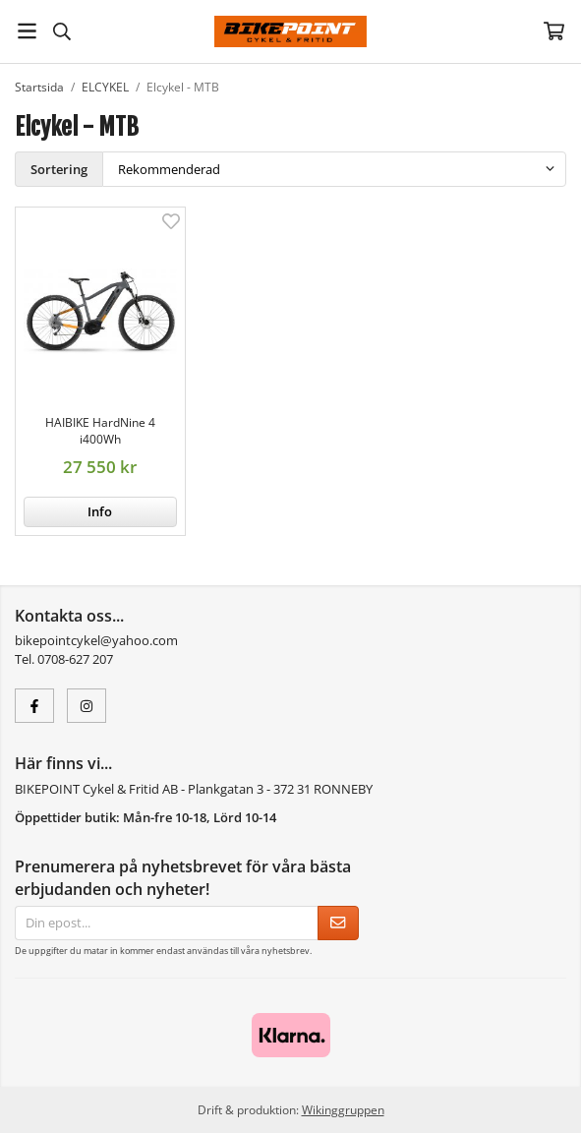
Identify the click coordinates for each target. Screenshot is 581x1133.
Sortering (58, 169)
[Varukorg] (554, 31)
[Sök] (61, 31)
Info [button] (99, 511)
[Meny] (27, 31)
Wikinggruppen (343, 1109)
